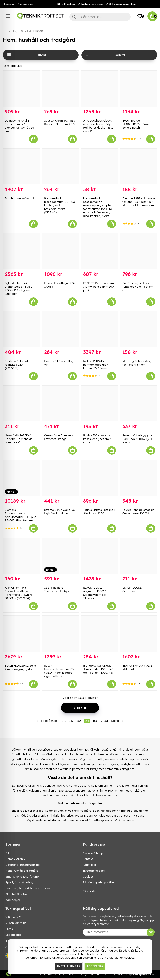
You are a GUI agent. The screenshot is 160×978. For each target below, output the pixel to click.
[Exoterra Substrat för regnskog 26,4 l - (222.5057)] (21, 329)
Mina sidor (9, 3)
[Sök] (100, 17)
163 (79, 721)
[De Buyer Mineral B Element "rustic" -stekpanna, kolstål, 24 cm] (21, 88)
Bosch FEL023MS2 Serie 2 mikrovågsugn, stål (20, 667)
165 (95, 721)
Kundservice (25, 3)
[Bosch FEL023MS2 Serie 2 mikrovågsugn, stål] (21, 633)
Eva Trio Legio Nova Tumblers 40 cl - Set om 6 (137, 286)
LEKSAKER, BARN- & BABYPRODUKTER (27, 888)
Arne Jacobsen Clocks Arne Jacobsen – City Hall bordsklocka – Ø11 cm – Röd (98, 126)
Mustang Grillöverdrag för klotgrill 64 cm (137, 362)
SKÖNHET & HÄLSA (16, 894)
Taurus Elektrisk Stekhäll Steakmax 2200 (99, 511)
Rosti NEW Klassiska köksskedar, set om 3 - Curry (98, 439)
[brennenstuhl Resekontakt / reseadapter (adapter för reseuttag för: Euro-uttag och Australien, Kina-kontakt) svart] (99, 166)
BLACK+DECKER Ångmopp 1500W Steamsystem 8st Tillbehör (94, 593)
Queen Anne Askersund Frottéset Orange (59, 437)
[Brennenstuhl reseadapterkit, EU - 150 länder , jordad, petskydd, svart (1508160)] (60, 166)
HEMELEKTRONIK (15, 859)
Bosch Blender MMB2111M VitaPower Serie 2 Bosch (136, 124)
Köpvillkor (89, 865)
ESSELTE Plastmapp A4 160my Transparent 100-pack (99, 286)
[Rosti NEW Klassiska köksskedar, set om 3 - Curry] (99, 403)
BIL (7, 853)
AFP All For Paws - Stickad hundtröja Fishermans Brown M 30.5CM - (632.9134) (18, 593)
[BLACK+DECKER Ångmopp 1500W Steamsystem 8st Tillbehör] (99, 556)
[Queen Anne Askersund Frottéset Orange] (60, 403)
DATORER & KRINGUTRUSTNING (22, 865)
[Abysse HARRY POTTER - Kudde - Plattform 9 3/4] (60, 88)
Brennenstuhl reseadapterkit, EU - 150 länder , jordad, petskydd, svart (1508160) (60, 205)
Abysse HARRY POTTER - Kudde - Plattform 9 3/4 (60, 122)
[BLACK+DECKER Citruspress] (139, 556)
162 (71, 721)
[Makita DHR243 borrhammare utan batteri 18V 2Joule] (99, 329)
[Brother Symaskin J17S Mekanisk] (139, 633)
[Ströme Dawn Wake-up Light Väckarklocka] (60, 478)
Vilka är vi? (13, 917)
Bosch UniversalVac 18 (19, 198)
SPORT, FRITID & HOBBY (19, 882)
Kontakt (88, 859)
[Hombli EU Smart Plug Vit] (60, 329)
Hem (5, 31)
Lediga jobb (13, 935)
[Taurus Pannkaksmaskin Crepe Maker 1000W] (139, 478)
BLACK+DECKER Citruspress (132, 589)
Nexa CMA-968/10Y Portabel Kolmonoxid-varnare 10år (19, 439)
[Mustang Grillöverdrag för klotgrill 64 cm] (139, 329)
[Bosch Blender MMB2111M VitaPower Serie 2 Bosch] (139, 88)
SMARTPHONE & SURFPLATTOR (22, 876)
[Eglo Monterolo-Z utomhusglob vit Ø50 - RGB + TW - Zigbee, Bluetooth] (21, 251)
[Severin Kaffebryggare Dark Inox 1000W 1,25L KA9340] (139, 403)
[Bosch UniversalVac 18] (21, 166)
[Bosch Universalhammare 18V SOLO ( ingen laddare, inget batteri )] (60, 633)
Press (9, 929)
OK (151, 932)
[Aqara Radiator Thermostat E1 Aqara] (60, 556)
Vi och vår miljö (15, 923)
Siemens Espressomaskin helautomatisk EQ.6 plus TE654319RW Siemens (20, 515)
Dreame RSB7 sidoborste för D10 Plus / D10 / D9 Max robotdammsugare (138, 202)
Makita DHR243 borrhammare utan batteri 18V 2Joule (95, 364)
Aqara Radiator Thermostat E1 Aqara (58, 589)
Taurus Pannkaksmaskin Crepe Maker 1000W (138, 511)
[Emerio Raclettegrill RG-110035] (60, 251)
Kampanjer (12, 900)
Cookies (88, 876)
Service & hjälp (93, 853)
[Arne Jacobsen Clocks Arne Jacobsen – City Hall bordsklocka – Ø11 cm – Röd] (99, 88)
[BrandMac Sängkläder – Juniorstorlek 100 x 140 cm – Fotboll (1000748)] (99, 633)
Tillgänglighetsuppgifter (99, 882)
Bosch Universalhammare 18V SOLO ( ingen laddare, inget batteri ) (59, 671)
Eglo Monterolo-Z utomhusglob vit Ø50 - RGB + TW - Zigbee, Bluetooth (19, 288)
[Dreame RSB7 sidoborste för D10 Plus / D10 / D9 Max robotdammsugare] (139, 166)
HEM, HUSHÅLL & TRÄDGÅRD (28, 31)
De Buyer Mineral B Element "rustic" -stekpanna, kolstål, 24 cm (19, 126)
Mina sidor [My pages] (90, 891)
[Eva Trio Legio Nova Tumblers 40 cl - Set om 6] (139, 251)
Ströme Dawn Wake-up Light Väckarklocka (59, 511)
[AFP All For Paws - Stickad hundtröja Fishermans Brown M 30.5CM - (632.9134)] (21, 556)
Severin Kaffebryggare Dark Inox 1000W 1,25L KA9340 (137, 439)
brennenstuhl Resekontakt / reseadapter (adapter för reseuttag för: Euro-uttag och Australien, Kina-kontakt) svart (98, 207)
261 (106, 721)
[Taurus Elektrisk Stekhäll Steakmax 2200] (99, 478)
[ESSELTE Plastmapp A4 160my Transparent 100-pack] (99, 251)
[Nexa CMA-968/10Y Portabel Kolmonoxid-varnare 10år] (21, 403)
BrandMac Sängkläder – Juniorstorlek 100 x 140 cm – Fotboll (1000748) (99, 669)
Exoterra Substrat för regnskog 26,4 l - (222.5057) (19, 364)
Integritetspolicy (94, 870)
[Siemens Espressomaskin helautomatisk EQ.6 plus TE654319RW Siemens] (21, 478)
